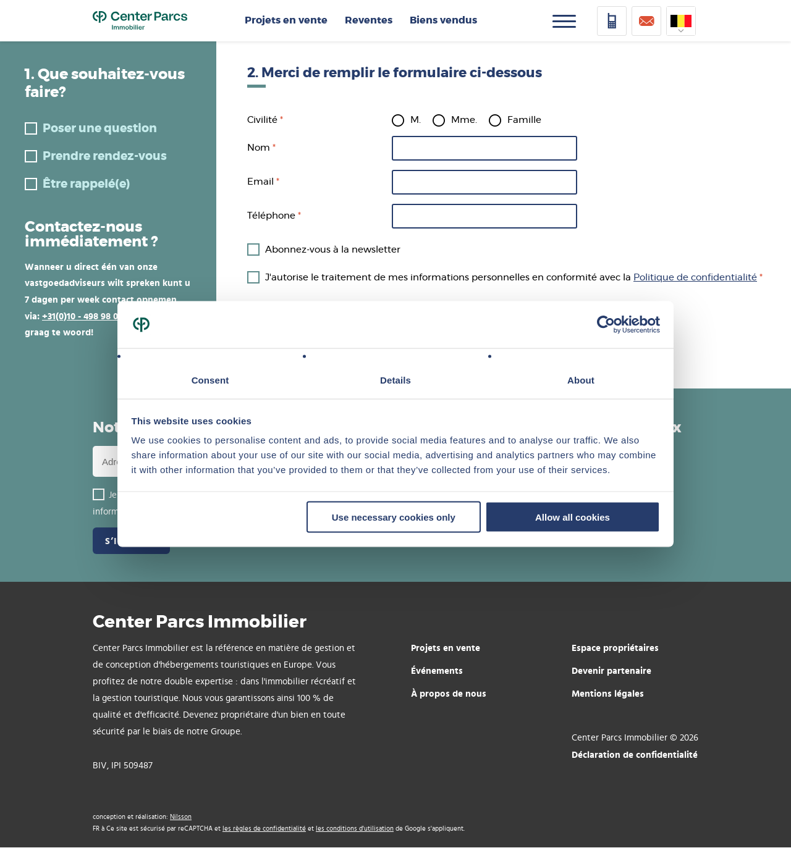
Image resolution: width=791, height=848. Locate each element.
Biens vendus (443, 20)
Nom (258, 148)
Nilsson (181, 816)
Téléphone (271, 215)
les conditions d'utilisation (355, 828)
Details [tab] (395, 380)
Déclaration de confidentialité (635, 754)
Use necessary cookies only (393, 516)
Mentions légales (608, 693)
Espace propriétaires (615, 647)
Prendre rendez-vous (105, 156)
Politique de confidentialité (695, 277)
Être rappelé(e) (86, 184)
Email (260, 182)
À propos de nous (448, 693)
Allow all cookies (572, 516)
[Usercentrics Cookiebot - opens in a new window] (606, 325)
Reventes (368, 20)
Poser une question (100, 129)
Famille (524, 120)
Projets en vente (286, 20)
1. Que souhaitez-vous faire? (105, 83)
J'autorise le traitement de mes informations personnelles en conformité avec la (511, 277)
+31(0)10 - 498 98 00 (82, 316)
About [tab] (580, 380)
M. (415, 120)
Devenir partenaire (611, 670)
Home (140, 21)
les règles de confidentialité (264, 828)
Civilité (262, 120)
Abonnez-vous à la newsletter (332, 249)
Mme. (464, 120)
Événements (437, 670)
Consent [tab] (210, 380)
